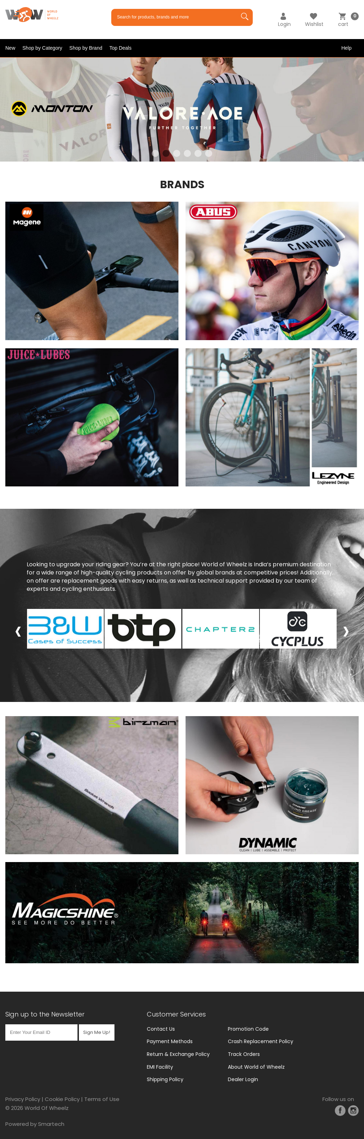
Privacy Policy (22, 1099)
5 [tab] (198, 153)
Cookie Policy (62, 1099)
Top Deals (120, 48)
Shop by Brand (85, 48)
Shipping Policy (165, 1079)
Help (346, 48)
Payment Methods (170, 1041)
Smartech (51, 1124)
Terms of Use (101, 1099)
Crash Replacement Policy (260, 1041)
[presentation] (18, 630)
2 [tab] (166, 153)
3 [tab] (176, 153)
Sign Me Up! (96, 1032)
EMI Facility (160, 1066)
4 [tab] (187, 153)
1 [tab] (155, 153)
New (10, 48)
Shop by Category (42, 48)
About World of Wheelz (256, 1066)
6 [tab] (208, 153)
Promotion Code (248, 1028)
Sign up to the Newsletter (45, 1014)
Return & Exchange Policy (178, 1054)
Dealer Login (243, 1079)
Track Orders (244, 1054)
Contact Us (161, 1028)
